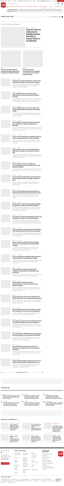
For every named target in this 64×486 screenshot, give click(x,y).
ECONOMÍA (15, 6)
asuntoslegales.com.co (5, 479)
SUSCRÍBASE (60, 0)
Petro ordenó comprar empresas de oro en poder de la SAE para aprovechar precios (26, 361)
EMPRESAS (20, 6)
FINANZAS (11, 6)
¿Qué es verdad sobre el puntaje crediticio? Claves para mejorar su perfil (57, 439)
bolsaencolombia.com (46, 479)
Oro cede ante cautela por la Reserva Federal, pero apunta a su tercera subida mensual (26, 348)
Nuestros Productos (46, 457)
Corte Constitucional (29, 9)
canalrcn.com (30, 480)
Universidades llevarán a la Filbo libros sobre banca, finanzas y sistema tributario (36, 439)
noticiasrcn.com (44, 480)
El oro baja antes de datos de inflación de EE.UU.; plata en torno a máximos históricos (27, 297)
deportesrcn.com (11, 482)
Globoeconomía (35, 462)
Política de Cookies (46, 466)
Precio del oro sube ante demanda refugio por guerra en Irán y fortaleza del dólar (26, 204)
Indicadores (16, 465)
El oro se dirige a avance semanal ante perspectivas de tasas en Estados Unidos (10, 71)
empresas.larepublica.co (25, 479)
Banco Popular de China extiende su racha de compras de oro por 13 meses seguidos (26, 310)
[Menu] (8, 6)
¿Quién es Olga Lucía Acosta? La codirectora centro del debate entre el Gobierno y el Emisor (32, 404)
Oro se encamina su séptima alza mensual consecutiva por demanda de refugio (26, 257)
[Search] (54, 3)
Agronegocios (17, 453)
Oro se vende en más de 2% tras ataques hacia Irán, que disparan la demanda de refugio (25, 243)
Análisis (33, 453)
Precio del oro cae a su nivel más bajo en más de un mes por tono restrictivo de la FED (25, 151)
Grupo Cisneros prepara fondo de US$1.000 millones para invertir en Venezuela (14, 427)
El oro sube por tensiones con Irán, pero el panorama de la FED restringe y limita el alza (26, 178)
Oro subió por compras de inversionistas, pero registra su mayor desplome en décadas (26, 123)
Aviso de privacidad (46, 460)
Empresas (16, 460)
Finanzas (16, 462)
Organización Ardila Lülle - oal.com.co (58, 480)
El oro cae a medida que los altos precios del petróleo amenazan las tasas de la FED (26, 192)
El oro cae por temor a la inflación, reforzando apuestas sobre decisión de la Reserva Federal (26, 165)
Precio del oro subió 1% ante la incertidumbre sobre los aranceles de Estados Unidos (25, 283)
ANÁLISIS (41, 6)
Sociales (16, 472)
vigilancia (22, 9)
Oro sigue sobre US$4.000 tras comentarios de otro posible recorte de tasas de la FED (27, 334)
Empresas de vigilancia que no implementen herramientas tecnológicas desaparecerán (32, 397)
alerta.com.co (4, 482)
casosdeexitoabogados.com (7, 480)
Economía (34, 457)
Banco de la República (57, 9)
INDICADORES (57, 6)
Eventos (33, 460)
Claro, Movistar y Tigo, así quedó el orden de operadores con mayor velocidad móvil (54, 404)
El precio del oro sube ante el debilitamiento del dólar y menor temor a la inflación (33, 35)
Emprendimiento (48, 9)
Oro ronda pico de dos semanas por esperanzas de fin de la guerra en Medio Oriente (25, 95)
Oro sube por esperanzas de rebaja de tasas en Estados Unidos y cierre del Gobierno (26, 321)
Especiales (25, 460)
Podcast (16, 469)
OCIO (23, 6)
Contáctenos (45, 458)
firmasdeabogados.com (36, 479)
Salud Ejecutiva (35, 469)
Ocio (33, 466)
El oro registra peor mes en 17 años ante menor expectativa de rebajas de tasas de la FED (26, 109)
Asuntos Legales (17, 454)
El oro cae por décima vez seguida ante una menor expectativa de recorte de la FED (26, 137)
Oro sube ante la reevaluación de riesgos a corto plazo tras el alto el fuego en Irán (31, 72)
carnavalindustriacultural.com (20, 480)
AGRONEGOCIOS (35, 6)
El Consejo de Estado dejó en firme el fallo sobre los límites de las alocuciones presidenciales (57, 429)
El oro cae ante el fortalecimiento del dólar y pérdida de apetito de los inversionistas (26, 230)
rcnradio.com (36, 480)
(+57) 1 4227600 (4, 459)
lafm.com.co (50, 480)
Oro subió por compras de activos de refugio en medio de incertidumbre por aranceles (25, 270)
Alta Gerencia (25, 453)
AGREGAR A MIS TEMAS (57, 16)
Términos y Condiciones (47, 461)
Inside (33, 465)
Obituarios (25, 466)
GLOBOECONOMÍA (28, 6)
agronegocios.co (15, 479)
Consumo (16, 457)
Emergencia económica (39, 9)
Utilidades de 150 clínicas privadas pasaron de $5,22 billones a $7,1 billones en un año (54, 397)
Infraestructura (26, 465)
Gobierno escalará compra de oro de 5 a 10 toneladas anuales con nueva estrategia (26, 81)
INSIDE (61, 6)
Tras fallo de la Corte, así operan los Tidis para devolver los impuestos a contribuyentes (11, 404)
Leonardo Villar (11, 11)
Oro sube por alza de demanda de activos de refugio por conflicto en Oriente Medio (27, 217)
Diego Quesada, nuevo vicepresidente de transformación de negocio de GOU (14, 439)
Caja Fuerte (25, 454)
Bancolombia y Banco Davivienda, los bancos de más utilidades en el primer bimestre (11, 397)
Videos (24, 472)
